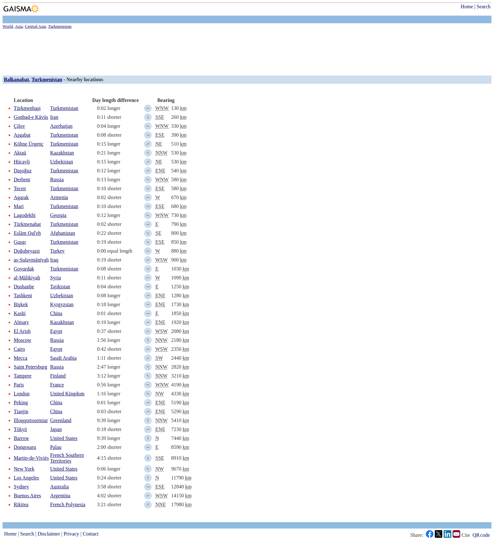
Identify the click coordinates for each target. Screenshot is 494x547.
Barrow (21, 438)
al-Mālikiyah (27, 277)
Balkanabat (16, 79)
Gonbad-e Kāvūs (31, 117)
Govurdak (24, 268)
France (57, 384)
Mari (19, 206)
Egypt (56, 331)
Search (483, 6)
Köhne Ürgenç (28, 144)
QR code (481, 535)
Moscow (22, 340)
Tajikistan (60, 286)
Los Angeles (26, 477)
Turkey (57, 251)
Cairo (19, 349)
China (56, 313)
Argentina (60, 495)
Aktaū (20, 152)
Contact (91, 533)
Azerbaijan (61, 126)
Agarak (21, 197)
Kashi (19, 313)
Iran (54, 117)
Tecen (20, 188)
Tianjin (21, 411)
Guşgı (20, 242)
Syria (55, 277)
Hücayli (22, 161)
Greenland (60, 420)
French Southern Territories (67, 458)
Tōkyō (20, 429)
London (22, 393)
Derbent (22, 179)
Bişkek (21, 304)
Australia (59, 486)
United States (63, 438)
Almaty (21, 322)
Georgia (58, 215)
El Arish (22, 331)
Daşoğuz (23, 170)
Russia (57, 179)
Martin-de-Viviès (31, 458)
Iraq (54, 260)
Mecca (20, 358)
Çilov (19, 126)
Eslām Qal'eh (27, 233)
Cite (465, 535)
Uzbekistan (61, 161)
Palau (56, 447)
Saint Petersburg (30, 367)
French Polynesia (67, 504)
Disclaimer (49, 533)
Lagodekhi (24, 215)
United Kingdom (67, 393)
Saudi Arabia (63, 358)
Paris (19, 384)
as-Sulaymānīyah (31, 260)
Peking (21, 402)
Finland (58, 375)
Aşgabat (22, 135)
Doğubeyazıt (27, 251)
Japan (56, 429)
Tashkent (23, 295)
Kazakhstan (62, 152)
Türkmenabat (27, 224)
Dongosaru (25, 447)
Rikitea (21, 504)
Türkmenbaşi (27, 108)
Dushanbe (24, 286)
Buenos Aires (27, 495)
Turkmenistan (47, 79)
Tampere (23, 375)
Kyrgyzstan (61, 304)
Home (467, 6)
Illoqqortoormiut (31, 420)
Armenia (59, 197)
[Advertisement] (194, 51)
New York (24, 468)
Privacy (71, 533)
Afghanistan (62, 233)
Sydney (21, 486)
